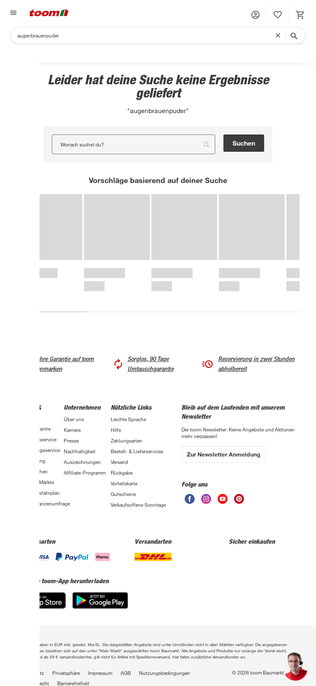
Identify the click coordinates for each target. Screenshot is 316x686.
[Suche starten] (293, 35)
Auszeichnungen (82, 462)
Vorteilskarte (124, 483)
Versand (119, 462)
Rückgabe (121, 472)
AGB (126, 673)
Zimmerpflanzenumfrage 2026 (40, 506)
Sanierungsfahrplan (38, 492)
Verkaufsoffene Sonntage (138, 504)
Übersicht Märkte (35, 482)
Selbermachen (32, 471)
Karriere (72, 429)
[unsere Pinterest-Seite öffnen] (239, 499)
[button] (255, 14)
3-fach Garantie (33, 428)
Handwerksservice (36, 439)
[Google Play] (100, 600)
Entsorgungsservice (38, 450)
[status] (277, 14)
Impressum (100, 673)
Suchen (243, 143)
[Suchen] (146, 35)
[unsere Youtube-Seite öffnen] (223, 499)
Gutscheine (123, 494)
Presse (71, 440)
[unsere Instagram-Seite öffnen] (206, 499)
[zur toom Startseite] (49, 12)
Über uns (74, 419)
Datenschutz (30, 673)
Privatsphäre (66, 673)
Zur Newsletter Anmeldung (223, 454)
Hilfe (116, 429)
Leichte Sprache (128, 419)
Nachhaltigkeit (79, 451)
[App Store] (41, 600)
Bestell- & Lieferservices (137, 451)
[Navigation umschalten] (12, 13)
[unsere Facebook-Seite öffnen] (190, 499)
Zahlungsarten (126, 440)
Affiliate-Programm (85, 472)
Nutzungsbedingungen (164, 673)
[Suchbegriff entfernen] (279, 35)
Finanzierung (30, 460)
